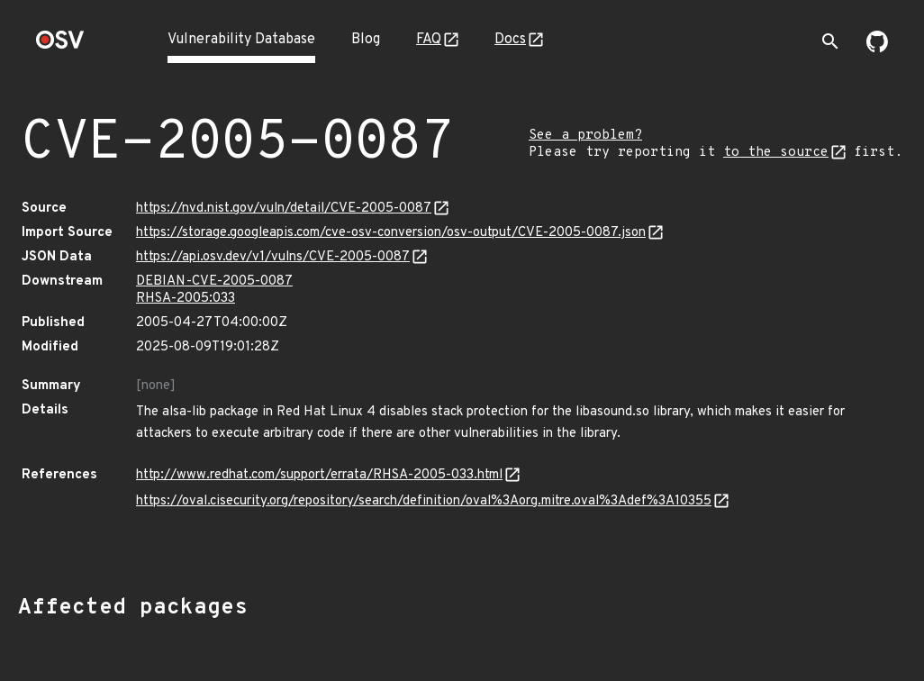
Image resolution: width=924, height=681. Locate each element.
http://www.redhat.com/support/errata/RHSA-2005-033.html (319, 475)
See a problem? (585, 135)
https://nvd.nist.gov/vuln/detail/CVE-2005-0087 (283, 208)
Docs (510, 40)
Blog (365, 40)
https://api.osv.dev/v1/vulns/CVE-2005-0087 (273, 257)
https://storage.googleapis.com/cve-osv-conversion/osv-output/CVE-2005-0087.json (391, 232)
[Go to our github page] (877, 49)
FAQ (428, 40)
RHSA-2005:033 (185, 298)
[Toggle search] (830, 41)
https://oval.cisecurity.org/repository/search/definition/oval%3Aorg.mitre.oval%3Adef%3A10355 (423, 501)
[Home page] (60, 45)
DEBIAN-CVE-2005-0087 (214, 281)
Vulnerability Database (241, 40)
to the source (776, 152)
